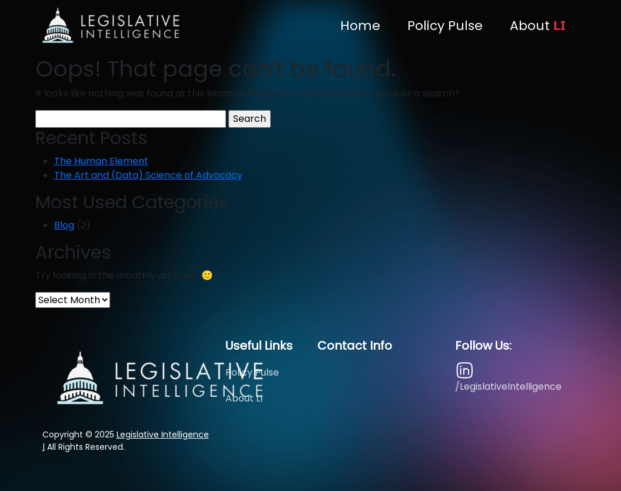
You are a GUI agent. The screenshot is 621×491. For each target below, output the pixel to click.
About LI (244, 398)
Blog (64, 225)
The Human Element (101, 161)
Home (360, 25)
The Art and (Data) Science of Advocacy (148, 175)
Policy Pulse (445, 25)
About (538, 25)
